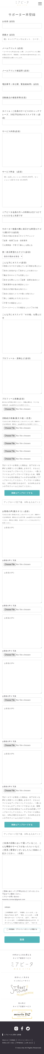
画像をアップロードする (22, 493)
